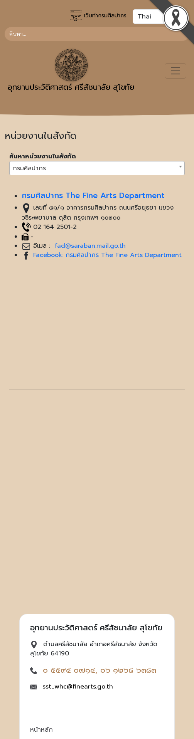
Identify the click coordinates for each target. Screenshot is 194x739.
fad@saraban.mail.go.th (89, 245)
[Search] (97, 34)
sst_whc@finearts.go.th (77, 686)
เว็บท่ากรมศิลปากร (98, 15)
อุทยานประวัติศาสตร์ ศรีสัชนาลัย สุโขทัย (71, 71)
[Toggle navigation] (175, 71)
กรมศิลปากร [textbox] (29, 168)
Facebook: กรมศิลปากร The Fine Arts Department (107, 255)
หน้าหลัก (41, 729)
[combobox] (97, 168)
